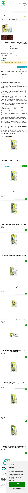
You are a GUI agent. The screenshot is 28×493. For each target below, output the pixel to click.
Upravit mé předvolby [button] (17, 488)
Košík (25, 12)
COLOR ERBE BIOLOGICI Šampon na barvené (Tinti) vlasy (14, 255)
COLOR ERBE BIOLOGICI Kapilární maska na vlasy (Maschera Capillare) (14, 287)
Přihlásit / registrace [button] (18, 12)
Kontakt (2, 485)
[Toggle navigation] (24, 15)
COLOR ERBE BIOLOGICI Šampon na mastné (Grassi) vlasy (14, 224)
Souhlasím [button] (17, 483)
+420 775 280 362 (24, 2)
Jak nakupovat (3, 483)
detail (24, 166)
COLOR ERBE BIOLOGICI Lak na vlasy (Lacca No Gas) (14, 415)
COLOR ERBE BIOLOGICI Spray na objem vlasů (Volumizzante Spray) (14, 383)
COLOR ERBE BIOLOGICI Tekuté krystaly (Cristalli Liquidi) (14, 319)
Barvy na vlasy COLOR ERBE (11, 19)
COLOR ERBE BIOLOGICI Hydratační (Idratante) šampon (14, 160)
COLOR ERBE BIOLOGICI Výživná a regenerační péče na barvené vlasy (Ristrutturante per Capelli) (14, 447)
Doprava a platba (4, 484)
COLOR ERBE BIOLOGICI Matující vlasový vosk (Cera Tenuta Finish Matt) (14, 351)
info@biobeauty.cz (23, 3)
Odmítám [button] (17, 486)
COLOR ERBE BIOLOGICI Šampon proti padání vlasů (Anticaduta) (14, 192)
